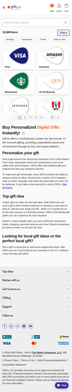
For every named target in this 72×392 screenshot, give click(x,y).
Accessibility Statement (14, 365)
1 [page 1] (20, 117)
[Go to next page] (58, 117)
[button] (10, 39)
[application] (60, 385)
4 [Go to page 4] (36, 117)
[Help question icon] (52, 5)
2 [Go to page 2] (25, 117)
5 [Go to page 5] (41, 117)
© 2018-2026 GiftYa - (13, 352)
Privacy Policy (11, 360)
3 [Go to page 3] (30, 117)
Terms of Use (28, 360)
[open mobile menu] (4, 7)
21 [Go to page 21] (52, 117)
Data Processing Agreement (52, 360)
